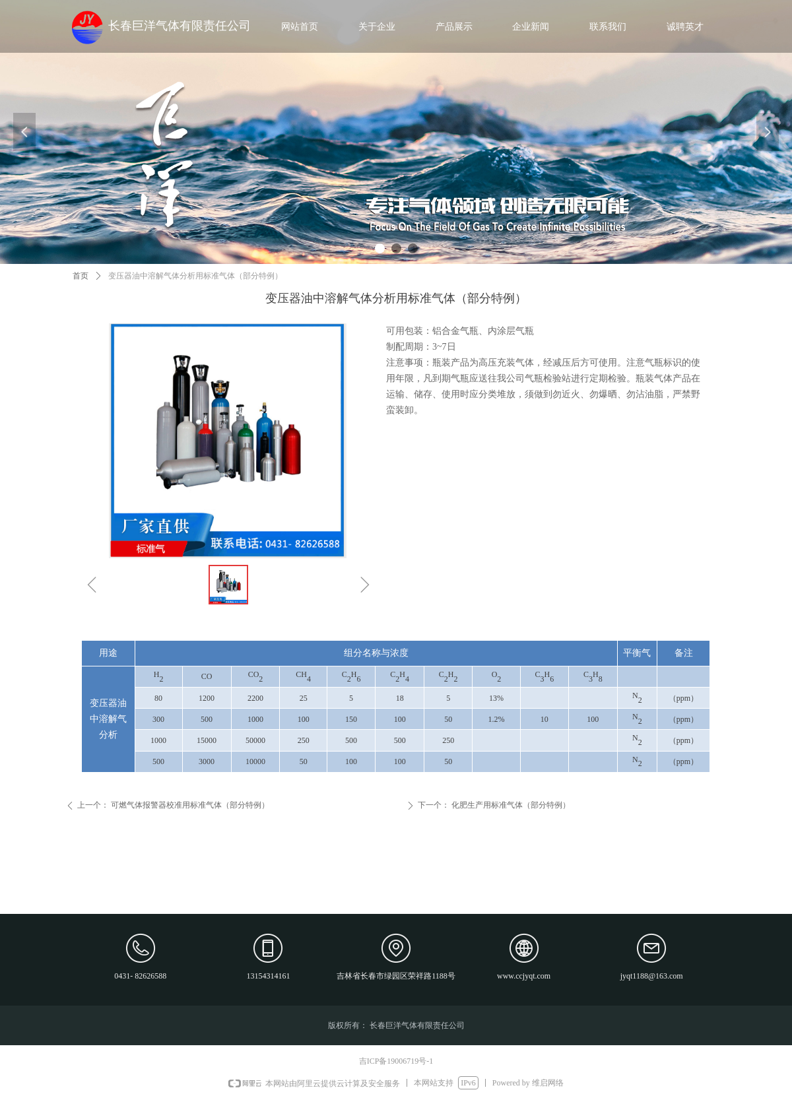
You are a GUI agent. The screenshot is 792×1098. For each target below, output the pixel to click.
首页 (80, 275)
